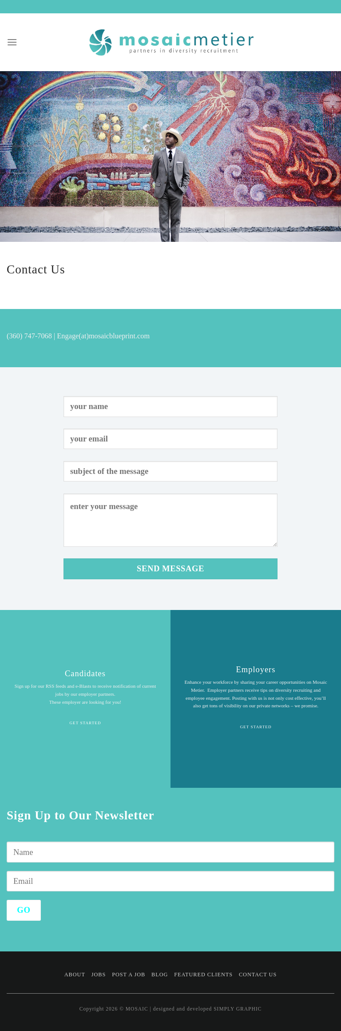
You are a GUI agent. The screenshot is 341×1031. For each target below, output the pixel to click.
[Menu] (12, 42)
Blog (159, 974)
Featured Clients (203, 974)
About (74, 974)
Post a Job (128, 974)
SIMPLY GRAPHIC (238, 1008)
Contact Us (258, 974)
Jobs (98, 974)
